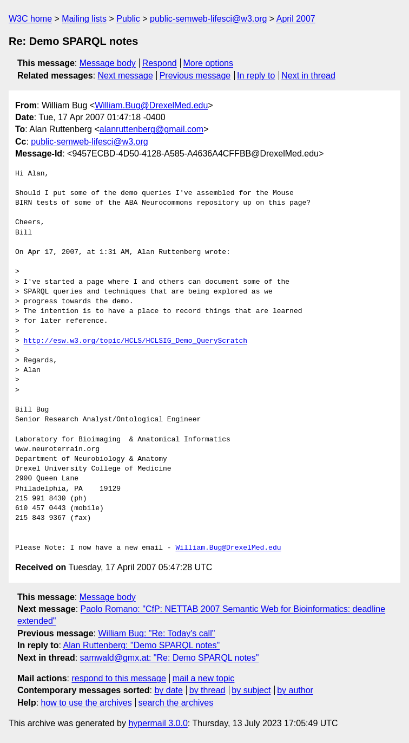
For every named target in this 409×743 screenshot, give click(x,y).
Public (128, 18)
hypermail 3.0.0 (157, 723)
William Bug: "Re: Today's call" (156, 633)
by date (168, 690)
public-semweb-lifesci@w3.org (208, 18)
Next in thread (308, 75)
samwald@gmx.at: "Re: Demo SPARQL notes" (169, 657)
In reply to (256, 75)
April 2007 (295, 18)
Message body (108, 63)
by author (295, 690)
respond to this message (118, 678)
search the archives (176, 702)
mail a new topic (204, 678)
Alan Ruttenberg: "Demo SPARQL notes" (141, 645)
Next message (125, 75)
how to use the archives (86, 702)
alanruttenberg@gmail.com (151, 129)
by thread (207, 690)
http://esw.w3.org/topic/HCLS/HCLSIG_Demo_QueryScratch (135, 341)
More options (208, 63)
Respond (159, 63)
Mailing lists (84, 18)
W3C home (30, 18)
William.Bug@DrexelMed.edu (151, 105)
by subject (251, 690)
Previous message (195, 75)
